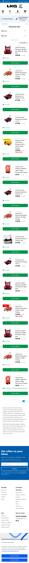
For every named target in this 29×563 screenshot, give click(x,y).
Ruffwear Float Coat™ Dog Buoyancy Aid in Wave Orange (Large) (20, 144)
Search (10, 12)
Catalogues (4, 494)
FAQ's (17, 504)
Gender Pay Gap (5, 525)
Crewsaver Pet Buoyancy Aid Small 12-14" (21, 119)
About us (3, 490)
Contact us (18, 506)
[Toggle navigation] (3, 12)
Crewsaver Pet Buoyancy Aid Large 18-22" (21, 262)
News (2, 499)
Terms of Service (4, 474)
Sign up (14, 469)
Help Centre (19, 492)
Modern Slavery (5, 527)
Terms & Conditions (6, 522)
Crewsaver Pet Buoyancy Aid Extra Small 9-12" (21, 192)
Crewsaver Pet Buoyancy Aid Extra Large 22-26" (21, 238)
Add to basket (15, 63)
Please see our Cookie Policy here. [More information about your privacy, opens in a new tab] (10, 551)
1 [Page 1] (23, 401)
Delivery (3, 515)
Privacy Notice (23, 471)
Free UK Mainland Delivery (23, 19)
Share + (26, 24)
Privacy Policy (22, 473)
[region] (14, 551)
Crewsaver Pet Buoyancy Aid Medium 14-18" (19, 96)
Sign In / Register (24, 1)
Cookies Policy (5, 520)
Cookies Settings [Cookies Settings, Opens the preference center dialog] (14, 560)
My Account (17, 12)
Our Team (3, 492)
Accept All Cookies (14, 556)
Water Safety (5, 24)
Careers (3, 497)
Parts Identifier (19, 508)
